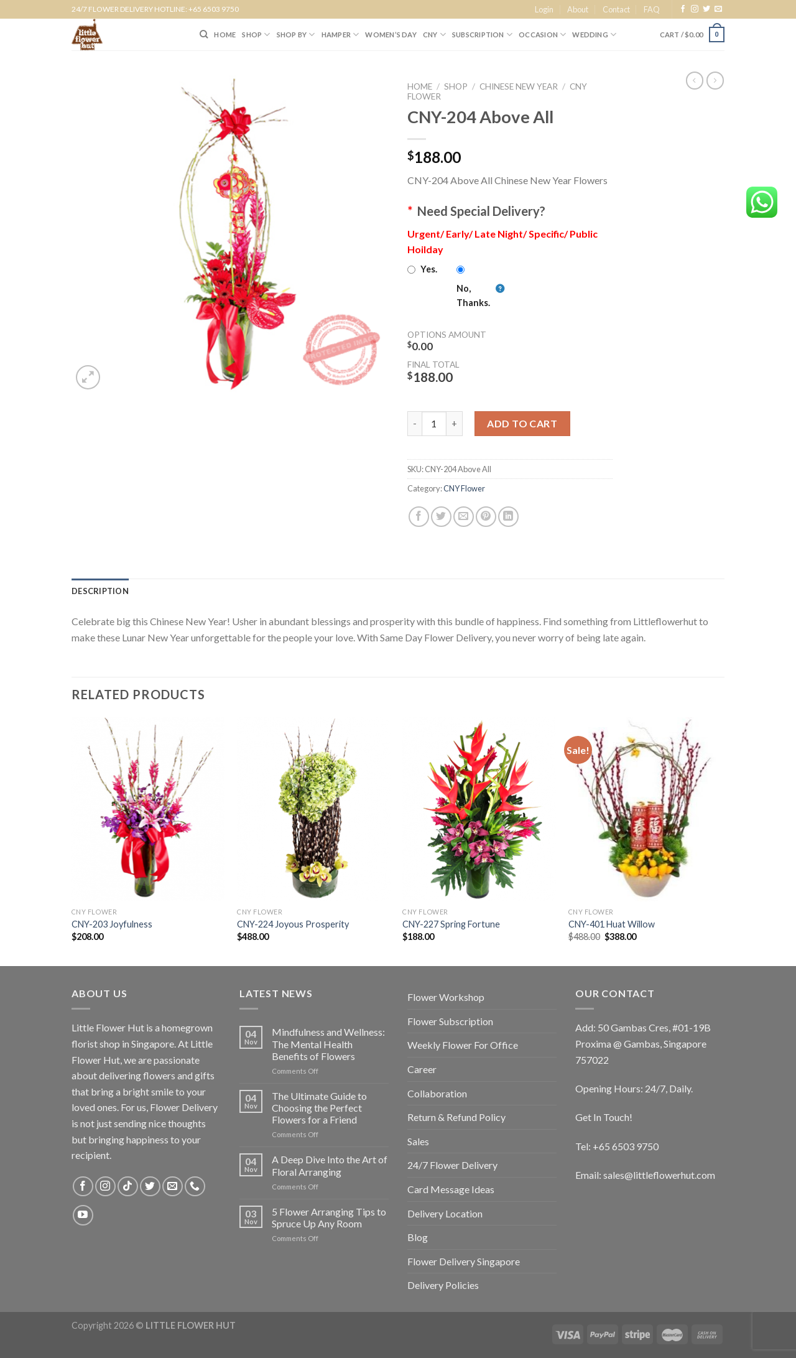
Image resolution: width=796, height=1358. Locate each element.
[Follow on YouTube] (83, 1215)
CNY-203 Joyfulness (112, 924)
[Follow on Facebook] (683, 9)
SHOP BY (296, 34)
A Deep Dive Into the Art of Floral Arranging (329, 1165)
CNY (434, 34)
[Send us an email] (718, 9)
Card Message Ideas (450, 1189)
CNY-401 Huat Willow (611, 924)
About (577, 9)
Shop (456, 86)
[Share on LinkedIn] (508, 516)
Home (419, 86)
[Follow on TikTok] (128, 1186)
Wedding (594, 34)
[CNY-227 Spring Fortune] (479, 809)
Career (422, 1069)
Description (100, 591)
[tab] (100, 591)
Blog (417, 1237)
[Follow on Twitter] (706, 9)
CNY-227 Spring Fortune (451, 924)
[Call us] (195, 1186)
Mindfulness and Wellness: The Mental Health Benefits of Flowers (328, 1043)
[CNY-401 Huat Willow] (645, 809)
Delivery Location (445, 1213)
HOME (225, 34)
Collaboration (437, 1093)
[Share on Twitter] (441, 516)
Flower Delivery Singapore (463, 1261)
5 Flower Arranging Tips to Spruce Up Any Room (329, 1217)
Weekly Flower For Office (462, 1045)
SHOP (256, 34)
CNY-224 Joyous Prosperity (293, 924)
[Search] (204, 34)
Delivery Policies (443, 1285)
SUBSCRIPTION (482, 34)
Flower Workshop (445, 997)
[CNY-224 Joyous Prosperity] (314, 809)
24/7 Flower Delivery (452, 1165)
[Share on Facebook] (419, 516)
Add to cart (522, 423)
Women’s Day (390, 34)
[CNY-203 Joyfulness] (148, 809)
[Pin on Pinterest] (486, 516)
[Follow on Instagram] (694, 9)
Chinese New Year (518, 86)
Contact (616, 9)
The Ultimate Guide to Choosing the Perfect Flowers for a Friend (319, 1107)
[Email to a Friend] (463, 516)
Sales (418, 1141)
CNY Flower (464, 488)
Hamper (340, 34)
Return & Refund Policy (456, 1117)
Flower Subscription (450, 1021)
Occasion (542, 34)
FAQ (652, 9)
